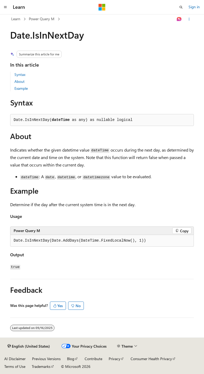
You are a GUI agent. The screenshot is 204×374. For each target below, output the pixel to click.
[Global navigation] (5, 7)
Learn (15, 18)
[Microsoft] (102, 7)
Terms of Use (14, 366)
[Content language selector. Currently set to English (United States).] (28, 346)
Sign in (194, 6)
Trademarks (41, 366)
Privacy (114, 358)
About (19, 81)
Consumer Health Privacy (151, 358)
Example (21, 88)
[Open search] (181, 7)
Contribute (93, 358)
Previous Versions (46, 358)
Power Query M (41, 18)
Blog (70, 358)
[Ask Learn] (179, 19)
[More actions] (189, 19)
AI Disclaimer (15, 358)
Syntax (19, 74)
